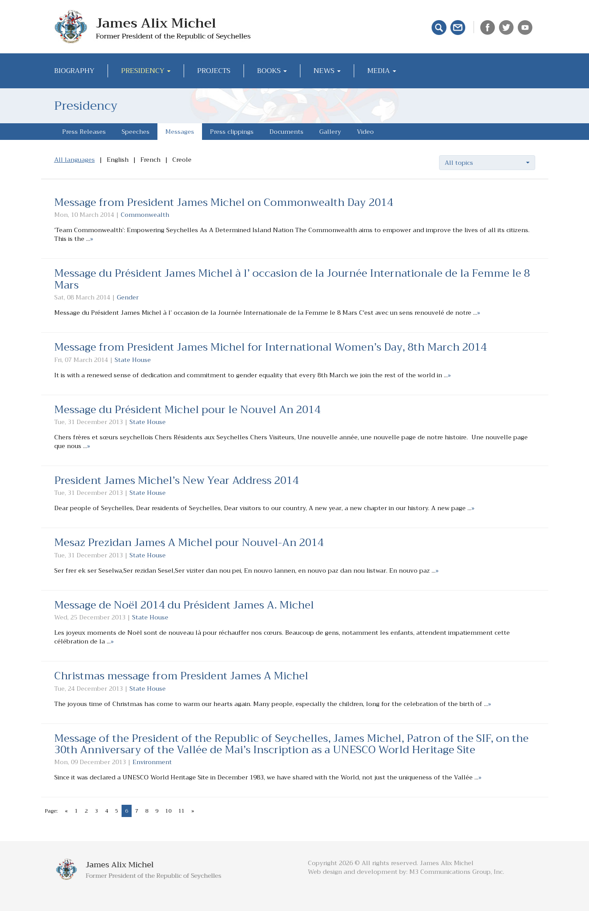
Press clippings (232, 131)
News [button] (327, 71)
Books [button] (272, 71)
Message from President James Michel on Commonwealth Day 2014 (223, 202)
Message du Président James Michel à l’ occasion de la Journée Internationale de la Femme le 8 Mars (292, 279)
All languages (74, 159)
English (118, 159)
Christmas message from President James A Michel (181, 676)
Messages (179, 131)
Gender (128, 297)
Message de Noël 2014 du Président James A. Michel (184, 605)
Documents (286, 131)
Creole (182, 159)
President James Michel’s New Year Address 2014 (176, 480)
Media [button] (381, 71)
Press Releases (84, 131)
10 (168, 811)
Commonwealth (145, 214)
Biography (74, 71)
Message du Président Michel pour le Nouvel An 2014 (187, 409)
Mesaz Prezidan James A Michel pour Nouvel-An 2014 (189, 542)
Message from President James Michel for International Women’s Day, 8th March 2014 (270, 347)
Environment (152, 762)
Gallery (330, 131)
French (150, 159)
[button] (487, 162)
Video (365, 131)
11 (181, 811)
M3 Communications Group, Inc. (456, 871)
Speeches (136, 131)
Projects (213, 71)
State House (133, 360)
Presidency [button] (146, 71)
